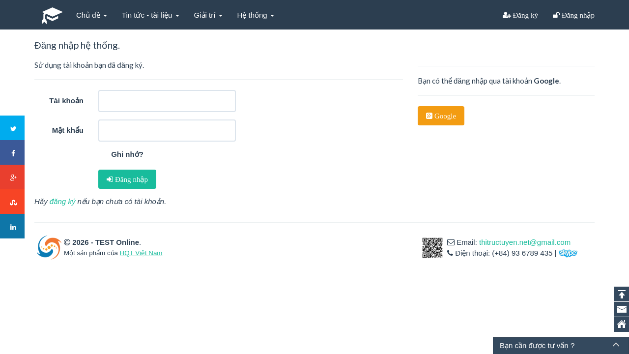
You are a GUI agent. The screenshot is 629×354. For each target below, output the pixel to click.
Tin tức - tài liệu (150, 15)
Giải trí (208, 15)
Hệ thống (255, 15)
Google (444, 115)
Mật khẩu (68, 130)
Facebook (13, 153)
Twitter (13, 128)
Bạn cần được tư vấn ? (537, 345)
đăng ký (63, 201)
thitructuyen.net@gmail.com (525, 242)
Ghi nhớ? (127, 154)
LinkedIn (13, 226)
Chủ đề (91, 15)
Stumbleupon (13, 202)
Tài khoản (66, 100)
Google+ (13, 177)
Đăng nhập (577, 15)
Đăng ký (525, 15)
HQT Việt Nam (141, 253)
